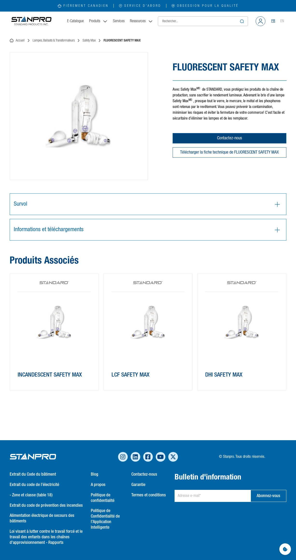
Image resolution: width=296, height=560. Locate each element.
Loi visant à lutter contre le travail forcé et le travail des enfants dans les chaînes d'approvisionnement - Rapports (46, 537)
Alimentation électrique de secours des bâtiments (42, 518)
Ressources (141, 21)
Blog (94, 474)
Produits (98, 21)
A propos (98, 485)
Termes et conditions (148, 495)
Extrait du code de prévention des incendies (46, 505)
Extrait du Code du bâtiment (33, 474)
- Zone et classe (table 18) (31, 495)
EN (282, 21)
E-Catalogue (75, 21)
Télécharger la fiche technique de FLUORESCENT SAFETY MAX (229, 152)
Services (119, 21)
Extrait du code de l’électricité (34, 485)
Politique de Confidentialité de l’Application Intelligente (105, 519)
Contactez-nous (229, 138)
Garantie (138, 485)
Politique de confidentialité (102, 498)
